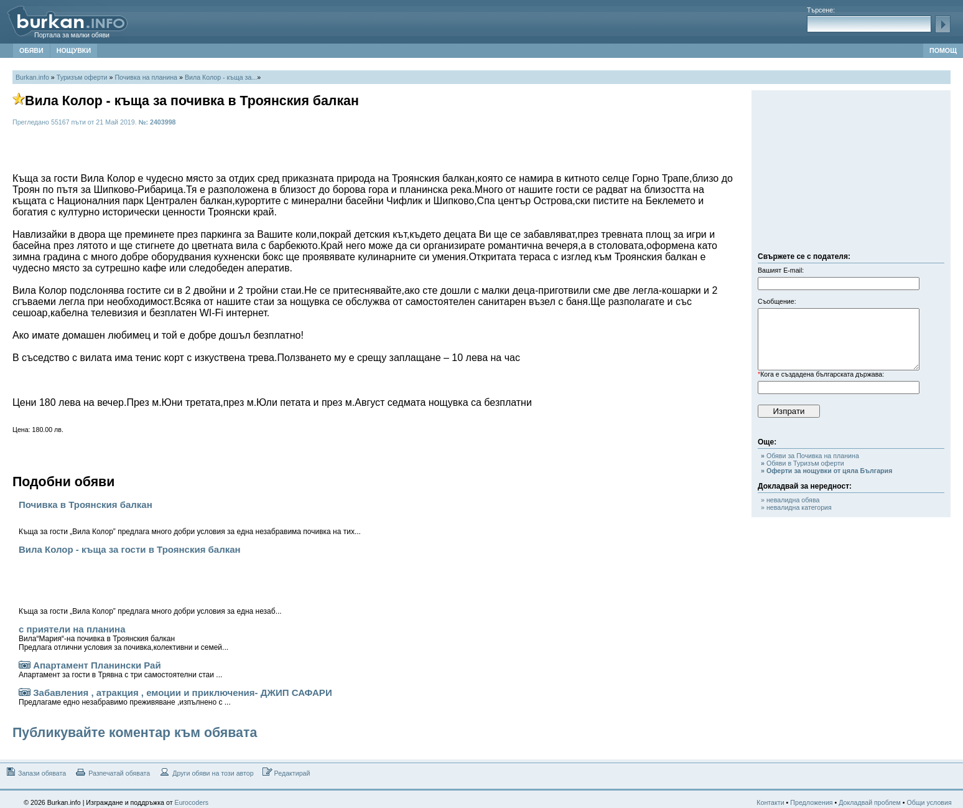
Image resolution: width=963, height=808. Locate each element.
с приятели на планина (123, 638)
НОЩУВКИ (74, 50)
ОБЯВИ (31, 50)
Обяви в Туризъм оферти (802, 463)
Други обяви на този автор (206, 772)
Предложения (811, 802)
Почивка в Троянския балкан (190, 517)
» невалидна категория (796, 507)
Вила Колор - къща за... (221, 77)
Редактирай (286, 772)
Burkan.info (32, 77)
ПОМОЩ (943, 50)
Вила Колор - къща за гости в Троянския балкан (150, 580)
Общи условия (928, 802)
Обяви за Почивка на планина (810, 455)
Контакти (770, 802)
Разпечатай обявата (112, 772)
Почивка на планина (145, 77)
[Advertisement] (851, 174)
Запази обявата (35, 772)
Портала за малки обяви (71, 35)
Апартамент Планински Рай (120, 669)
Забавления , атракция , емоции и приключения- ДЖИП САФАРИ (175, 697)
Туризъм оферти (82, 77)
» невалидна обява (790, 500)
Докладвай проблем (870, 802)
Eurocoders (192, 802)
